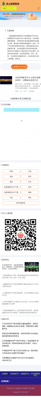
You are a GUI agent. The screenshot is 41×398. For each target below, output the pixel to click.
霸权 (11, 182)
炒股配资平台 (25, 374)
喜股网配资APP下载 (11, 187)
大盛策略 (5, 374)
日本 (29, 182)
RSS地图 (24, 388)
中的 (11, 197)
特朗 (11, 171)
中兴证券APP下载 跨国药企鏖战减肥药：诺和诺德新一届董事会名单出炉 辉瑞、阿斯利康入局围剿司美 (20, 326)
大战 (29, 171)
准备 (11, 176)
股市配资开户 (14, 374)
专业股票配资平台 (35, 374)
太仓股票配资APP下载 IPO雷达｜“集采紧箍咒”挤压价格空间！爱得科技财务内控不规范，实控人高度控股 (20, 343)
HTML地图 (30, 388)
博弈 (29, 197)
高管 (29, 187)
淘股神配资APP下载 (11, 192)
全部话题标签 (20, 203)
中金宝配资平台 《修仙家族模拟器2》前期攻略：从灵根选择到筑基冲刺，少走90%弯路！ (13, 267)
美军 (29, 176)
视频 (29, 192)
